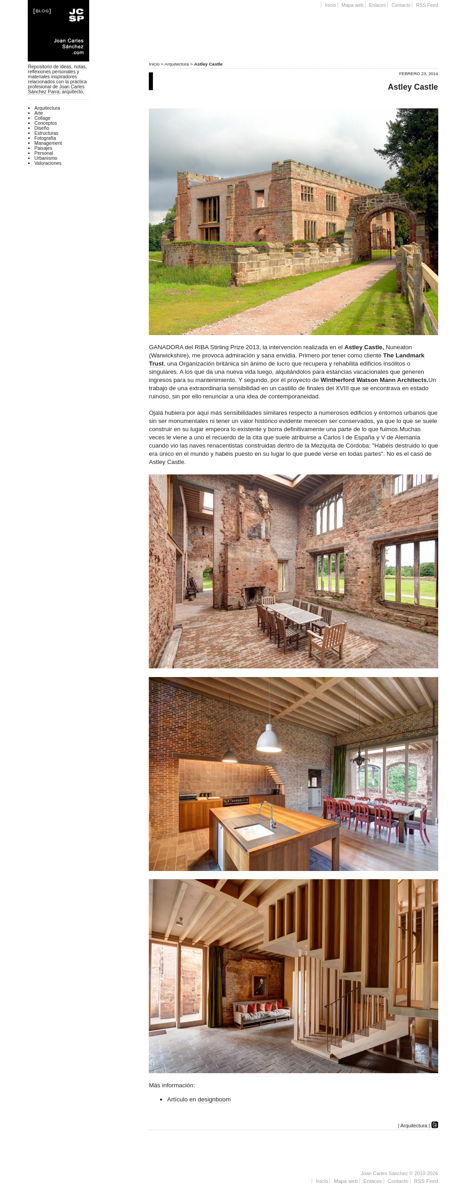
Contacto (400, 5)
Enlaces (377, 5)
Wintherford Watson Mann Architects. (375, 380)
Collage (42, 118)
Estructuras (46, 133)
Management (48, 143)
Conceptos (45, 123)
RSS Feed (427, 5)
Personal (43, 153)
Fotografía (45, 138)
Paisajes (43, 148)
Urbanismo (45, 158)
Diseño (41, 128)
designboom (214, 1099)
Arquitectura (176, 63)
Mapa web (353, 5)
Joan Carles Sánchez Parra (56, 89)
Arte (38, 113)
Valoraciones (47, 163)
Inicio (330, 5)
